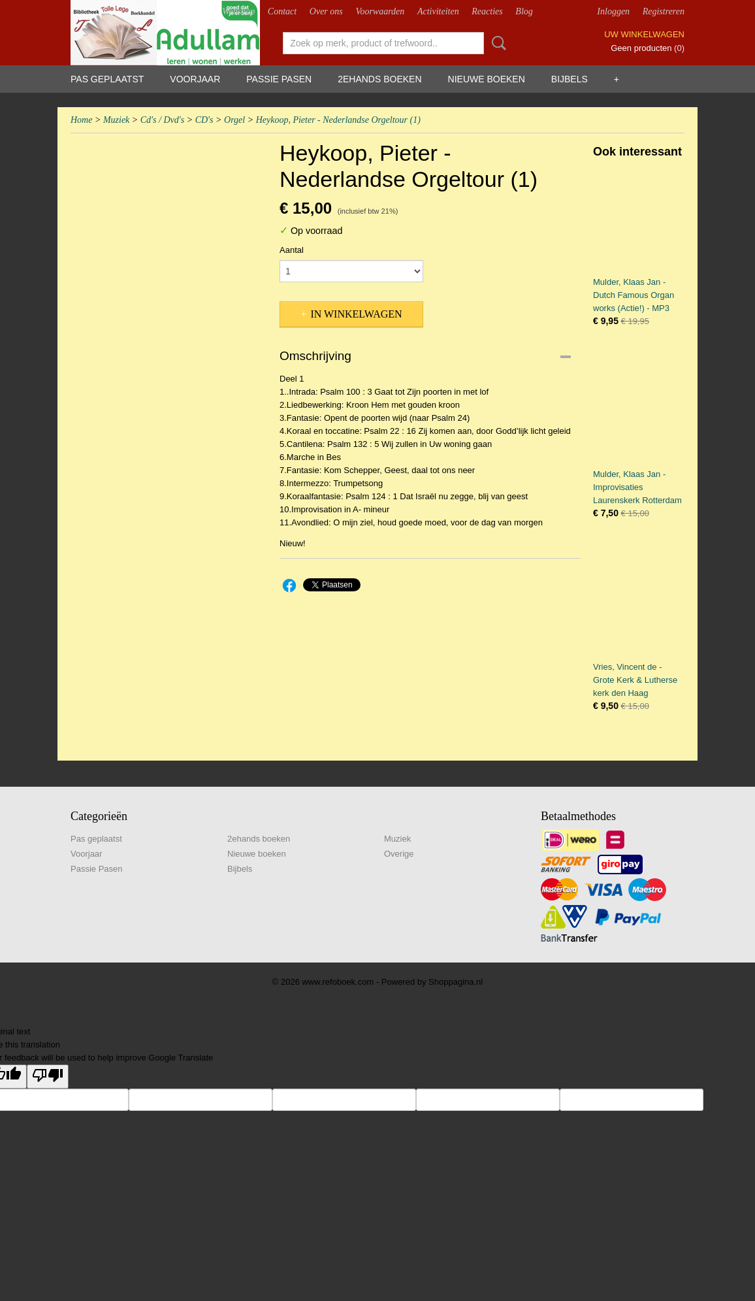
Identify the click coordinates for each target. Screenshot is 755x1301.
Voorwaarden (379, 11)
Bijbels (569, 79)
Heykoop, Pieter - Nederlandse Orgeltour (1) (338, 120)
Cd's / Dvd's (162, 120)
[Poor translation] (48, 1076)
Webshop (238, 11)
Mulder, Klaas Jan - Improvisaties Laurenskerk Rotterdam (637, 487)
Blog (523, 11)
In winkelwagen (356, 314)
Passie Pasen (279, 79)
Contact (282, 11)
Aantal (292, 250)
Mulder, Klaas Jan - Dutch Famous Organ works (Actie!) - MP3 (633, 295)
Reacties (487, 11)
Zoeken (496, 43)
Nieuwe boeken (486, 79)
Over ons (326, 11)
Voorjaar (195, 79)
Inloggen (613, 11)
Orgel (234, 120)
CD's (204, 120)
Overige (399, 854)
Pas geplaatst (107, 79)
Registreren (663, 11)
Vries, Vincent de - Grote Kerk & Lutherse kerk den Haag (635, 680)
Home (81, 120)
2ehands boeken (379, 79)
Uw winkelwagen (644, 34)
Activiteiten (438, 11)
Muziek (116, 120)
